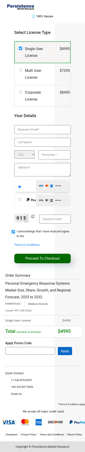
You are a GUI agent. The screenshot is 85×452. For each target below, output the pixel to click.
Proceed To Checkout (42, 258)
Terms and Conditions (52, 434)
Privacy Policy (28, 434)
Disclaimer (11, 434)
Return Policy (74, 434)
